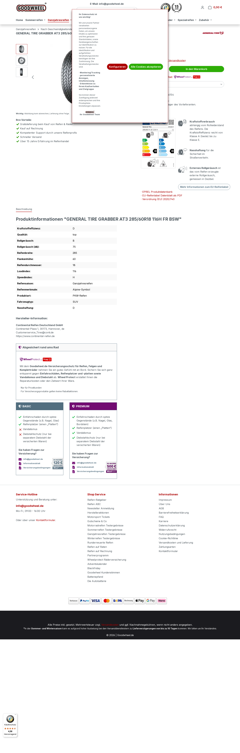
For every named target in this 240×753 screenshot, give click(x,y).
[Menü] (15, 715)
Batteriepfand (95, 576)
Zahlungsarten (167, 546)
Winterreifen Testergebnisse (103, 538)
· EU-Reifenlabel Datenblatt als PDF (161, 195)
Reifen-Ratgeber (96, 499)
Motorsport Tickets (98, 516)
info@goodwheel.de (29, 505)
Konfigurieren (117, 66)
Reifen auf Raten (97, 546)
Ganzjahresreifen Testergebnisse (106, 534)
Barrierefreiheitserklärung (174, 512)
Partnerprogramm (98, 555)
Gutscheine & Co (97, 521)
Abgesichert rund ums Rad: (170, 76)
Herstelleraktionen (98, 512)
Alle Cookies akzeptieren (146, 66)
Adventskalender (97, 563)
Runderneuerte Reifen (100, 542)
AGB (161, 508)
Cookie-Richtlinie (168, 538)
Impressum (165, 499)
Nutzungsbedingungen (172, 534)
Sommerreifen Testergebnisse (104, 529)
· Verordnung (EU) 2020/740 (157, 199)
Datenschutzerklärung (172, 525)
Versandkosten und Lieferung (176, 542)
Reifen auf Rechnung (99, 551)
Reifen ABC (94, 504)
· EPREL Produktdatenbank (156, 191)
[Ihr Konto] (202, 7)
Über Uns (164, 504)
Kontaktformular (45, 520)
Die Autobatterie (96, 581)
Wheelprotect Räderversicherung (106, 559)
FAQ (161, 516)
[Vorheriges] (32, 77)
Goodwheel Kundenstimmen (103, 572)
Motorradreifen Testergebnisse (105, 525)
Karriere (163, 521)
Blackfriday (93, 568)
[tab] (24, 209)
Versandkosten (110, 624)
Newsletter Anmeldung (100, 508)
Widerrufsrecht (167, 529)
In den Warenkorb (196, 69)
